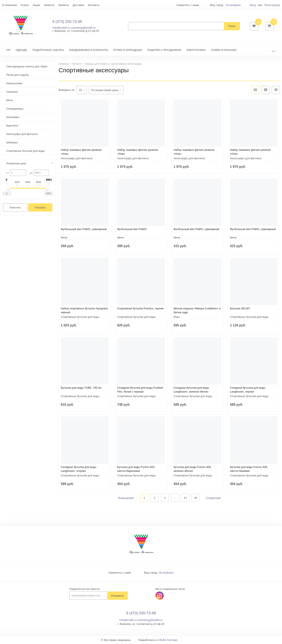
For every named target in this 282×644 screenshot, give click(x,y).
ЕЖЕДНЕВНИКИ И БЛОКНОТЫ (88, 49)
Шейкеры (12, 142)
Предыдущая (126, 497)
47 (185, 497)
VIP (8, 49)
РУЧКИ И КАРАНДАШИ (127, 49)
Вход (253, 5)
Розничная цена (16, 163)
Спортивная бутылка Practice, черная (140, 308)
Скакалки (12, 91)
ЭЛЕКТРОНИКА (196, 49)
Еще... (6, 5)
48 (195, 497)
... (273, 50)
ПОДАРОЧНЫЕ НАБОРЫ (48, 49)
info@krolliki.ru (61, 27)
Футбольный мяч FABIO (132, 229)
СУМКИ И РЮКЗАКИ (223, 49)
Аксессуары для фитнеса (22, 134)
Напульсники (14, 83)
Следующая (213, 497)
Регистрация (272, 5)
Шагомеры (12, 117)
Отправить (117, 595)
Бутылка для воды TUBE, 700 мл (81, 387)
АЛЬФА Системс (167, 640)
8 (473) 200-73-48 (67, 22)
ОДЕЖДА (21, 49)
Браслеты (12, 125)
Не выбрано (233, 5)
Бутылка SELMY (240, 308)
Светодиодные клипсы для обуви (26, 66)
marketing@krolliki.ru (83, 27)
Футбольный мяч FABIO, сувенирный (84, 229)
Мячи (9, 100)
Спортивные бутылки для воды (25, 150)
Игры (177, 316)
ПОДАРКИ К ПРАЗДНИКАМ (164, 49)
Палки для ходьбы (17, 74)
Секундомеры (14, 108)
